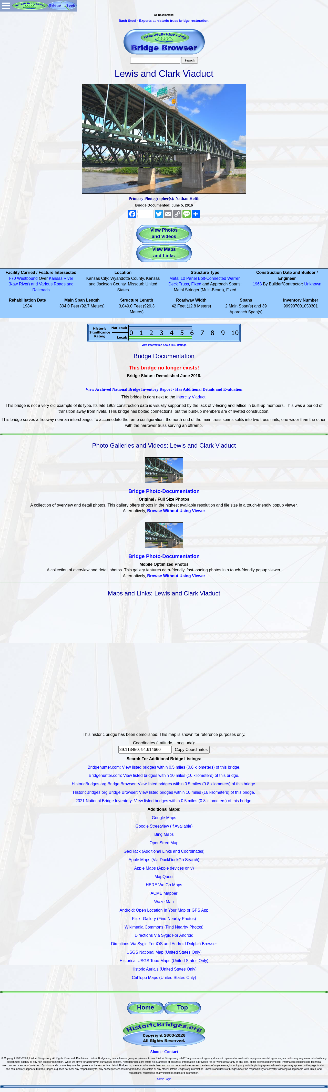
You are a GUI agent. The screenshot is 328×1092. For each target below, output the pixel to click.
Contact (171, 1051)
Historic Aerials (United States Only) (164, 969)
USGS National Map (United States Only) (164, 952)
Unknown (312, 284)
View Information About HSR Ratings (163, 345)
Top (182, 1007)
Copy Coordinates (191, 749)
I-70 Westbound (23, 278)
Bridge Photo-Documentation (164, 491)
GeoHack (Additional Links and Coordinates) (164, 851)
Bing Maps (164, 834)
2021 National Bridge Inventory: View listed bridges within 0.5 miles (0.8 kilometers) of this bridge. (164, 801)
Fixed (196, 284)
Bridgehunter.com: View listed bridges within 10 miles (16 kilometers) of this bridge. (164, 775)
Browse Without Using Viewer (176, 511)
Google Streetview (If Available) (164, 826)
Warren (234, 278)
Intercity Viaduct (191, 397)
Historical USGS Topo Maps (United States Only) (164, 961)
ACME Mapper (164, 893)
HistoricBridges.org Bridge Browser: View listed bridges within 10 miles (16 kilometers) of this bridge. (164, 792)
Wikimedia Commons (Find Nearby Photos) (164, 927)
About (155, 1051)
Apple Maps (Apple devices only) (164, 868)
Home (145, 1007)
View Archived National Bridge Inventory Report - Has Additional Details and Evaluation (164, 389)
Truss (184, 284)
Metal (174, 278)
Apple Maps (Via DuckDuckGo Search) (164, 860)
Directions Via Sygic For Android (164, 935)
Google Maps (164, 818)
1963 (257, 284)
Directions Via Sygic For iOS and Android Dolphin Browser (164, 944)
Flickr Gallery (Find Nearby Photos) (164, 918)
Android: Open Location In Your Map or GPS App (164, 910)
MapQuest (164, 876)
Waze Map (164, 902)
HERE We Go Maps (164, 885)
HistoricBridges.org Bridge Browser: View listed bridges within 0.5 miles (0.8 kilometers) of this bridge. (164, 784)
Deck (173, 284)
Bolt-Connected (212, 278)
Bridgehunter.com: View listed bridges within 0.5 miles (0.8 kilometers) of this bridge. (164, 767)
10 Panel (189, 278)
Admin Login (164, 1079)
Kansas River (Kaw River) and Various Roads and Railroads (41, 284)
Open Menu (6, 6)
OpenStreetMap (164, 843)
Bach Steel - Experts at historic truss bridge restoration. (164, 21)
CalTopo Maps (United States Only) (164, 977)
